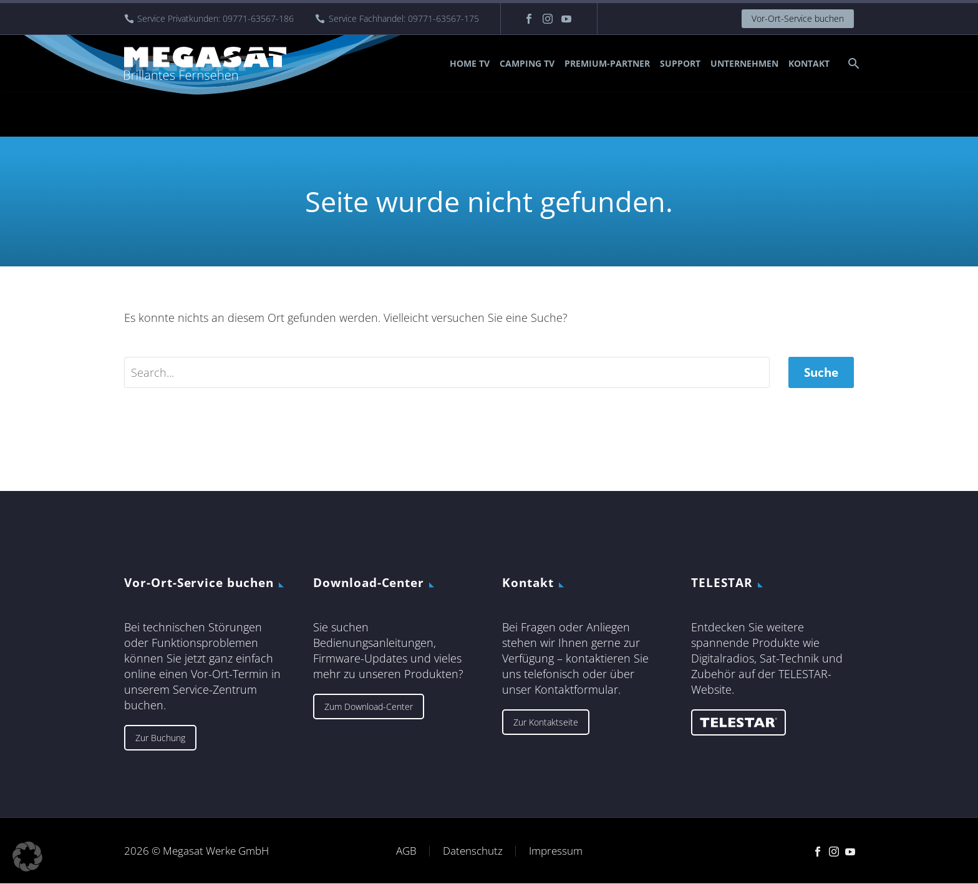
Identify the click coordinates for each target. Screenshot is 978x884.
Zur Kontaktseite (545, 722)
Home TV (470, 63)
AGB (406, 851)
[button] (27, 856)
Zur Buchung (160, 738)
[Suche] (852, 63)
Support (680, 63)
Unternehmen (744, 63)
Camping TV (527, 63)
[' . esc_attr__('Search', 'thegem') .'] (447, 372)
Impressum (556, 851)
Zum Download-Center (368, 706)
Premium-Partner (607, 63)
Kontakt (809, 63)
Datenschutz (473, 851)
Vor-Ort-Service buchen (798, 18)
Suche (821, 372)
